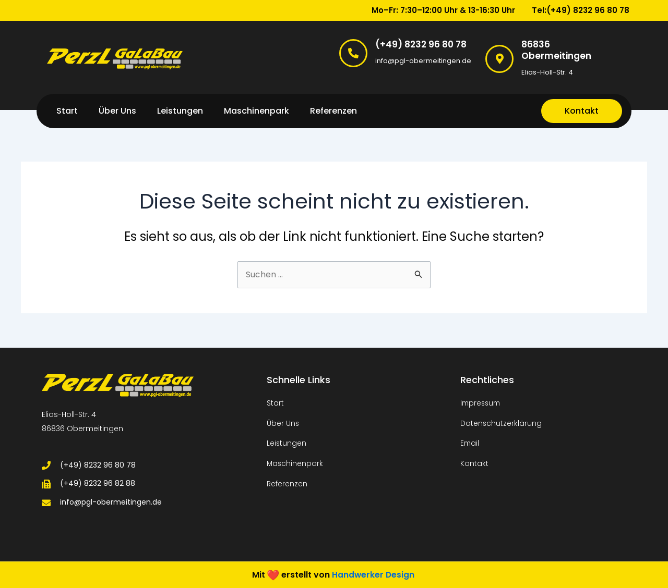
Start (67, 111)
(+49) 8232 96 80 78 (421, 44)
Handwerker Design (373, 574)
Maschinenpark (256, 111)
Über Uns (117, 111)
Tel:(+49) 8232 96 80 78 (580, 10)
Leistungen (180, 111)
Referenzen (333, 111)
